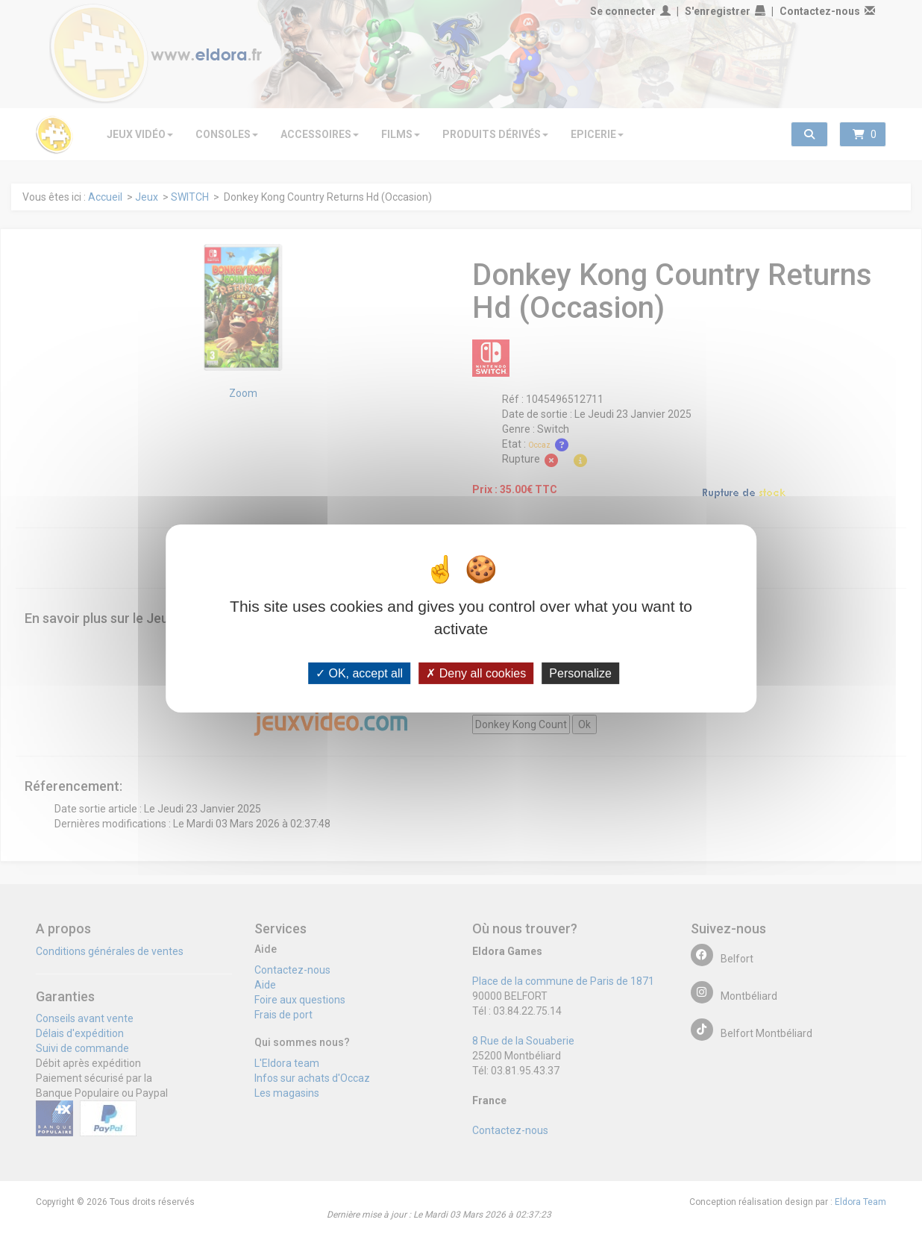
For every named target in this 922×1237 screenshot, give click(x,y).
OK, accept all (359, 673)
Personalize (580, 673)
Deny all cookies (476, 673)
